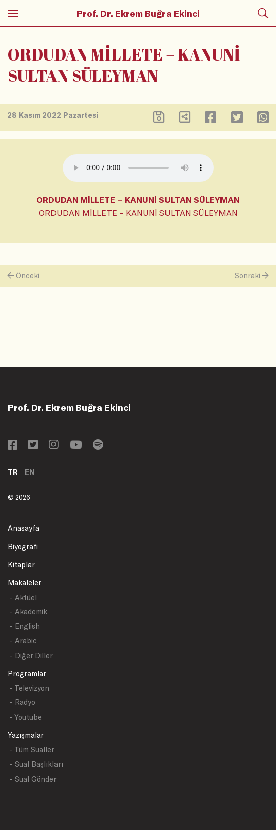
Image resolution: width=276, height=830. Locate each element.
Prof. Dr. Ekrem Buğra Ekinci (138, 13)
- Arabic (23, 640)
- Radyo (22, 702)
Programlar (27, 673)
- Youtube (26, 717)
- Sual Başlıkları (36, 764)
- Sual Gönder (33, 779)
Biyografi (23, 546)
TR (13, 472)
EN (30, 472)
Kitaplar (21, 564)
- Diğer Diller (31, 655)
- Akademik (28, 611)
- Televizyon (29, 688)
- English (25, 626)
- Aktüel (23, 597)
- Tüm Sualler (32, 749)
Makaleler (24, 582)
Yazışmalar (26, 735)
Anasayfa (23, 528)
